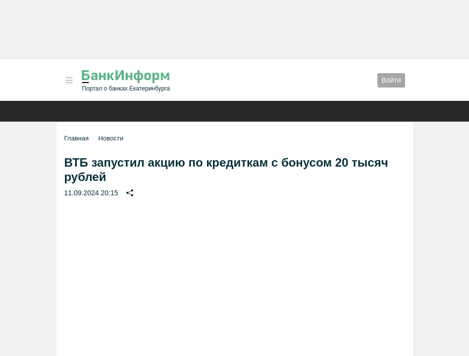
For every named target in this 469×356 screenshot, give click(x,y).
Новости (111, 138)
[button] (69, 80)
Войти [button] (391, 80)
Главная (76, 138)
